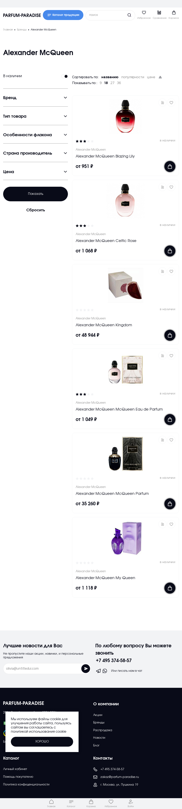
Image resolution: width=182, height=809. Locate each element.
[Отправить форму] (85, 668)
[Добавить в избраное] (171, 102)
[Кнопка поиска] (121, 15)
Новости (99, 737)
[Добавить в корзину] (169, 166)
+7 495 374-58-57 (114, 660)
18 (106, 83)
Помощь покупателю (18, 776)
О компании (106, 704)
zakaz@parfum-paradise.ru (116, 777)
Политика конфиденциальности (26, 784)
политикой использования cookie (38, 731)
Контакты (103, 758)
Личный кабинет (15, 769)
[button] (162, 102)
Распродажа (102, 730)
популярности (132, 77)
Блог (96, 745)
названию (109, 77)
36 (119, 83)
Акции (97, 715)
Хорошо (42, 741)
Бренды (98, 722)
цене (151, 77)
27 (112, 83)
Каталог (11, 758)
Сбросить (35, 210)
